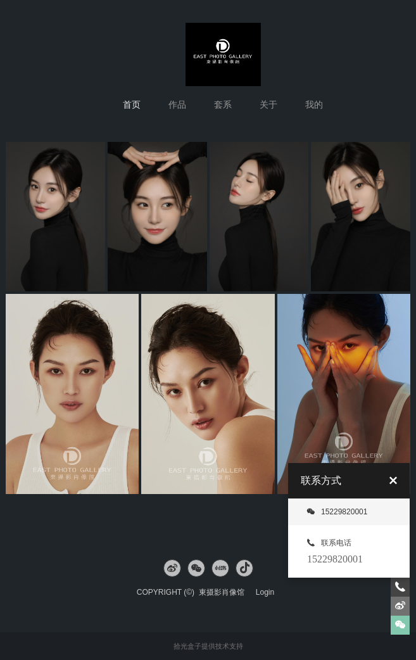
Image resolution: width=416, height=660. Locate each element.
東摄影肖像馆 (225, 592)
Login (265, 592)
